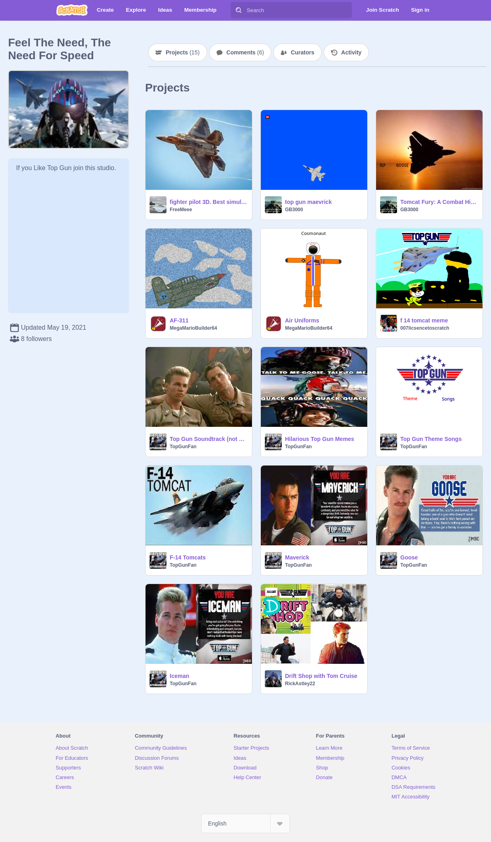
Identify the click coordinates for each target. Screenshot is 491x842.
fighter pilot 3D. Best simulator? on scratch (208, 202)
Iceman (179, 676)
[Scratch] (72, 10)
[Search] (239, 10)
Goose (409, 557)
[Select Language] (245, 823)
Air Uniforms (302, 320)
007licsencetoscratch (424, 328)
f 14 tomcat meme (424, 320)
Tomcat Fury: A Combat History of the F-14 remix (439, 202)
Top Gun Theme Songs (431, 439)
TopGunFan (183, 446)
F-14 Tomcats (188, 557)
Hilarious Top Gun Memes (319, 439)
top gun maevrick (308, 202)
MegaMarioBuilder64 (193, 328)
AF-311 (179, 320)
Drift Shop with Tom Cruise (321, 676)
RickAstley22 (300, 683)
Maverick (297, 557)
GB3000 (294, 209)
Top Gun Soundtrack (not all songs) (208, 439)
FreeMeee (181, 209)
